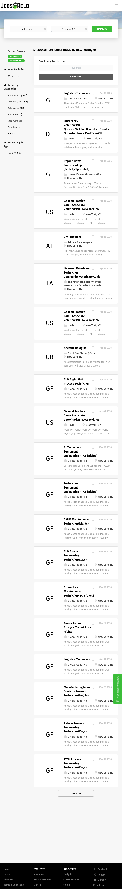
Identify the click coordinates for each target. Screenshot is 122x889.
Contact (8, 874)
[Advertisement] (61, 835)
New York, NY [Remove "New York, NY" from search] (15, 61)
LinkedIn (102, 880)
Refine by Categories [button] (11, 87)
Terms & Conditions (14, 884)
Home (7, 869)
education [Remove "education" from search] (14, 56)
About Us (8, 879)
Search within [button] (15, 69)
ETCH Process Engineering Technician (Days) (75, 763)
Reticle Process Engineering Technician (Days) (75, 727)
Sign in (37, 884)
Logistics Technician (77, 93)
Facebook (102, 869)
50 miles (12, 76)
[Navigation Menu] (116, 5)
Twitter (101, 874)
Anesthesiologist (75, 348)
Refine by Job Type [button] (13, 144)
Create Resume (71, 879)
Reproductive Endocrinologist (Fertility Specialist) (76, 165)
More (10, 133)
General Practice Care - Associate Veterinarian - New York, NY (81, 205)
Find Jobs (102, 28)
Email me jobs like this (52, 61)
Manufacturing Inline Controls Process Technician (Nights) (77, 691)
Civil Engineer (72, 237)
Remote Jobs (99, 885)
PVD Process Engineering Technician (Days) (75, 555)
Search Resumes (42, 879)
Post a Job (39, 874)
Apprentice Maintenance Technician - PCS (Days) (79, 591)
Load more (76, 793)
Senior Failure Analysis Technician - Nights (77, 627)
